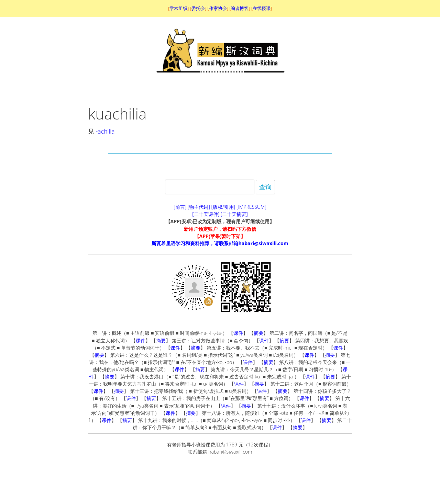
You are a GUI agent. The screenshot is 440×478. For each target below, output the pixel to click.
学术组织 (178, 8)
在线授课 (262, 8)
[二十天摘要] (234, 214)
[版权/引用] (223, 207)
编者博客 (240, 8)
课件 (238, 333)
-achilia (105, 131)
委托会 (198, 8)
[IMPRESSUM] (251, 207)
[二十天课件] (205, 214)
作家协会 (218, 8)
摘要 (258, 333)
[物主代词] (199, 207)
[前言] (180, 207)
